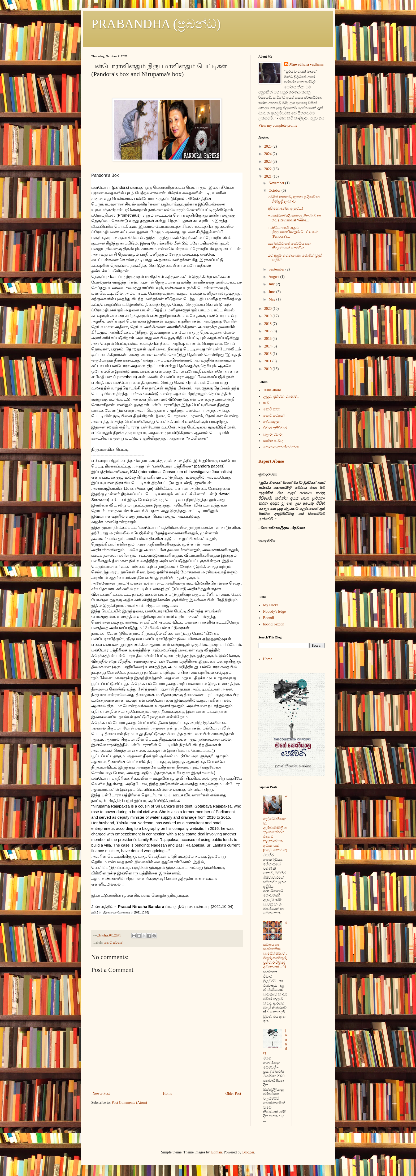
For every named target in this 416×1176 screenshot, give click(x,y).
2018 (268, 324)
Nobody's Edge (274, 611)
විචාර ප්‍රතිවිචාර (275, 428)
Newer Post (101, 1094)
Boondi (268, 618)
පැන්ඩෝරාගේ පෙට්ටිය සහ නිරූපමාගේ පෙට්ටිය (289, 246)
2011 (268, 361)
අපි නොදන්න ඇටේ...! (285, 209)
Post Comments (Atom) (129, 1103)
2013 (268, 354)
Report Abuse (271, 461)
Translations (272, 390)
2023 (268, 162)
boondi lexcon (273, 624)
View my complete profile (277, 125)
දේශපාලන (271, 422)
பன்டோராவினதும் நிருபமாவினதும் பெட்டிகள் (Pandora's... (293, 232)
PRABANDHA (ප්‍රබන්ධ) (156, 24)
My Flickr (270, 605)
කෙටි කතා (272, 409)
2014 (268, 346)
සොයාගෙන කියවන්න (281, 447)
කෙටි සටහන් (113, 943)
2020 (268, 309)
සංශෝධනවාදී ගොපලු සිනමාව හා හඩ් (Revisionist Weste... (295, 218)
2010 (268, 369)
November (276, 183)
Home (167, 1094)
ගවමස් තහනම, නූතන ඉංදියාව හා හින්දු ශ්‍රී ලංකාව (294, 199)
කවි (266, 403)
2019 (268, 316)
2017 (268, 331)
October (274, 190)
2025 (268, 146)
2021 (268, 176)
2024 (268, 154)
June (272, 292)
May (272, 299)
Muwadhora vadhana (306, 64)
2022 (268, 169)
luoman (216, 1152)
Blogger (248, 1152)
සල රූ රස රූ (273, 434)
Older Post (233, 1094)
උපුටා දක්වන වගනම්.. (281, 396)
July (272, 284)
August (274, 277)
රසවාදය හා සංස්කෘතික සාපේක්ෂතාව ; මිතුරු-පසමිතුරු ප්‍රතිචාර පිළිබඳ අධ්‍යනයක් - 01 (275, 945)
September (276, 269)
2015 (268, 339)
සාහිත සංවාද (273, 441)
